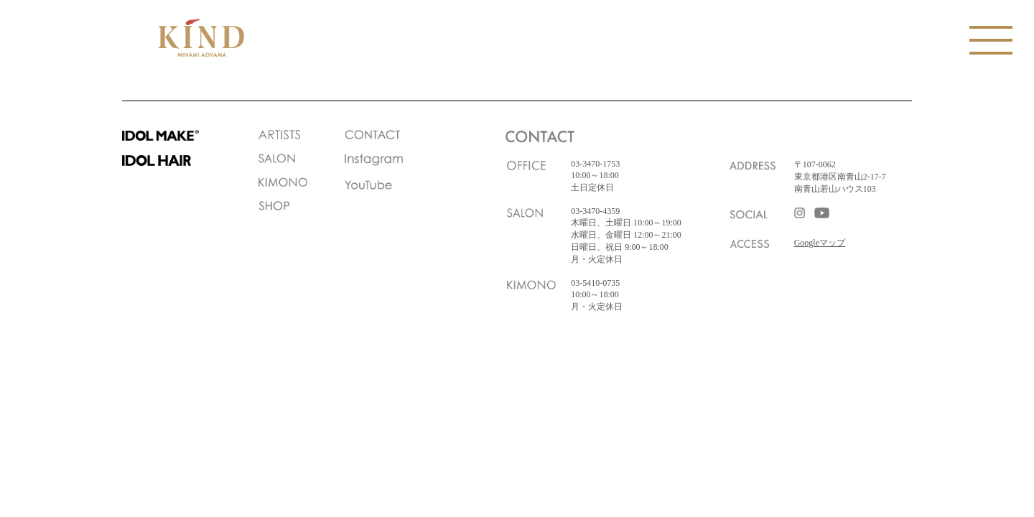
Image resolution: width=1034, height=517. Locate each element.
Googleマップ (819, 243)
